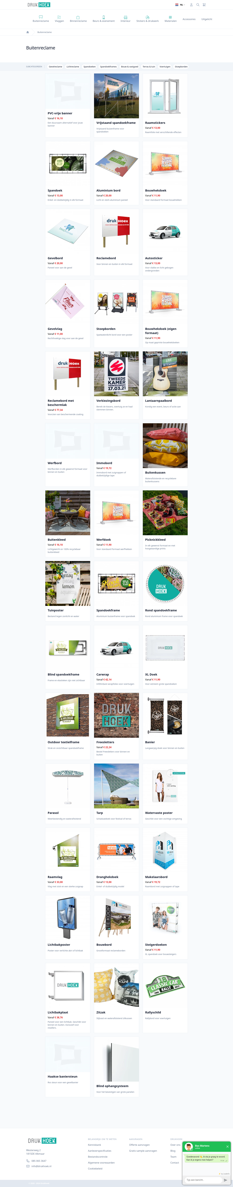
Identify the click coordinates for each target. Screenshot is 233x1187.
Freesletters (105, 742)
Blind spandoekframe (63, 674)
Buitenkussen (155, 472)
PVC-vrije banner (60, 113)
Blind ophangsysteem (112, 1086)
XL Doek (151, 674)
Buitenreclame (44, 32)
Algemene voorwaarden (101, 1162)
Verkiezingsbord (108, 401)
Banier (150, 742)
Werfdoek (103, 540)
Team (173, 1156)
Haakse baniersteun (62, 1076)
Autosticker (153, 258)
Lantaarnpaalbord (158, 401)
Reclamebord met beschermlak (68, 403)
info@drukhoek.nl (41, 1166)
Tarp (99, 813)
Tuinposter (56, 610)
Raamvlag (55, 877)
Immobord (104, 463)
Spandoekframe (108, 610)
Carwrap (102, 674)
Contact (174, 1162)
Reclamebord (106, 258)
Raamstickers (155, 123)
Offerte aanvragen (139, 1144)
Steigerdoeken (156, 945)
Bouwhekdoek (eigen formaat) (165, 331)
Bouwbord (104, 945)
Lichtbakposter (59, 945)
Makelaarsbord (156, 877)
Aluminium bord (108, 190)
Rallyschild (153, 1012)
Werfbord (55, 463)
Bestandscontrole (97, 1156)
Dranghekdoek (107, 877)
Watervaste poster (159, 813)
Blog (172, 1150)
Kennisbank (94, 1144)
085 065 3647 (39, 1161)
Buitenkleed (57, 540)
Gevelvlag (55, 329)
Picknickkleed (155, 540)
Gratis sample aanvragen (143, 1150)
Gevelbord (55, 258)
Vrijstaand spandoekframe (116, 123)
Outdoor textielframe (63, 742)
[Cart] (204, 4)
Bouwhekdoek (155, 190)
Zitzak (100, 1012)
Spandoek (55, 190)
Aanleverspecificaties (99, 1150)
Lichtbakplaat (58, 1012)
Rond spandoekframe (161, 610)
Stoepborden (105, 329)
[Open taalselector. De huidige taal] (180, 5)
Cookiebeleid (95, 1168)
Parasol (53, 813)
